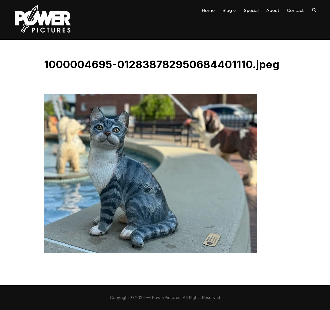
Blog (227, 10)
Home (208, 10)
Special (251, 10)
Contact (295, 10)
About (272, 10)
